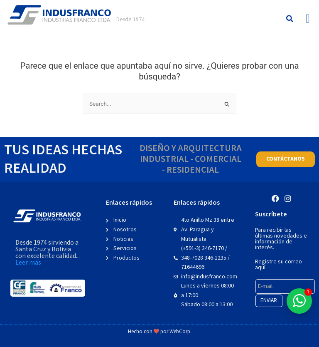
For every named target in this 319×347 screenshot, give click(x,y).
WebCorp (179, 331)
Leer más (28, 262)
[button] (290, 19)
